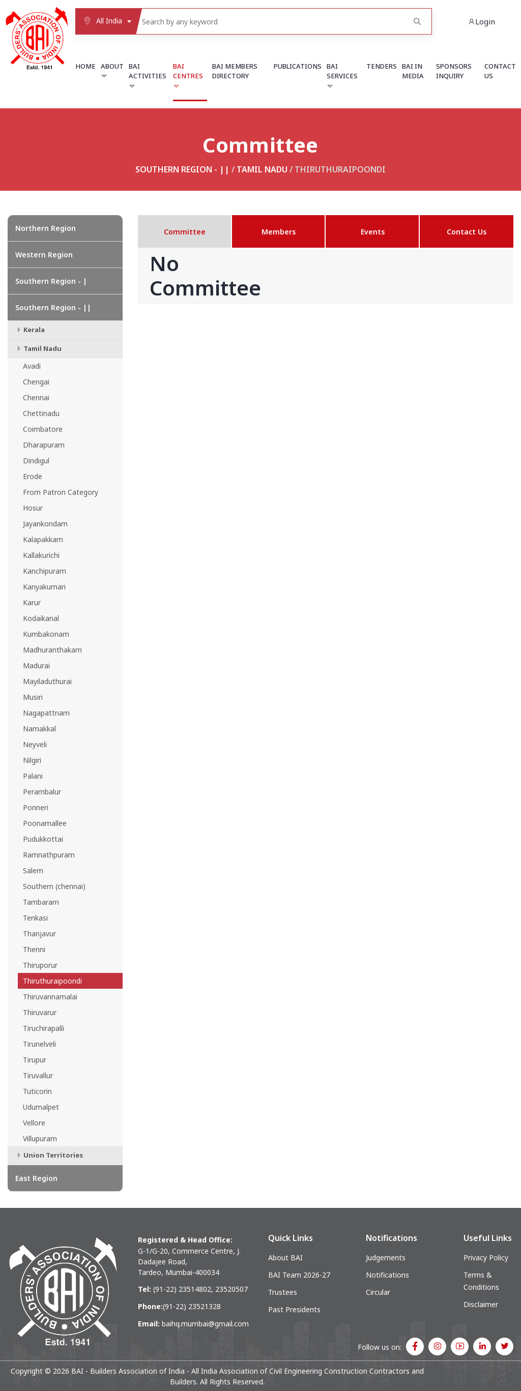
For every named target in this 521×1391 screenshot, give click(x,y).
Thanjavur (39, 933)
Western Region (44, 254)
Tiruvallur (38, 1075)
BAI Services (342, 76)
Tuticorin (37, 1091)
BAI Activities (147, 76)
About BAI (285, 1257)
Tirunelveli (39, 1044)
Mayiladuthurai (47, 681)
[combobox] (105, 21)
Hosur (33, 508)
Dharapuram (44, 445)
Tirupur (34, 1059)
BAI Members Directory (234, 71)
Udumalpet (41, 1107)
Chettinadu (41, 413)
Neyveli (35, 744)
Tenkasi (35, 918)
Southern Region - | (51, 281)
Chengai (36, 382)
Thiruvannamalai (50, 996)
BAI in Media (413, 71)
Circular (378, 1292)
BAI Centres (188, 76)
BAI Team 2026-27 (299, 1275)
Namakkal (39, 728)
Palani (33, 776)
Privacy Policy (486, 1257)
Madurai (36, 665)
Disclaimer (481, 1304)
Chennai (36, 397)
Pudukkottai (43, 839)
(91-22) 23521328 (192, 1306)
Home (85, 66)
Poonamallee (45, 823)
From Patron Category (60, 492)
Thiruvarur (39, 1012)
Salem (33, 870)
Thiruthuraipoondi (52, 981)
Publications (298, 66)
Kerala (30, 329)
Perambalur (42, 791)
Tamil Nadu (262, 169)
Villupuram (40, 1138)
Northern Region (45, 228)
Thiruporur (40, 965)
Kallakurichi (41, 555)
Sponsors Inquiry (454, 71)
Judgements (386, 1257)
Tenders (381, 66)
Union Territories (49, 1155)
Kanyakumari (44, 586)
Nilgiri (32, 760)
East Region (36, 1178)
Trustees (282, 1292)
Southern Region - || (182, 169)
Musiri (33, 697)
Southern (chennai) (54, 886)
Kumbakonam (46, 634)
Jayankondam (45, 523)
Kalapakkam (43, 539)
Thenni (34, 949)
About (112, 71)
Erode (32, 476)
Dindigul (36, 460)
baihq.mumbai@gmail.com (205, 1323)
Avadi (32, 366)
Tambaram (41, 902)
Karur (32, 602)
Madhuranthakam (52, 650)
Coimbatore (43, 429)
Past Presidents (294, 1309)
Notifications (387, 1275)
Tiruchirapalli (43, 1028)
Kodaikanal (41, 618)
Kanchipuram (44, 571)
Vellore (34, 1123)
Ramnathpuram (49, 855)
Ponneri (35, 807)
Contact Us (500, 71)
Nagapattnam (46, 713)
